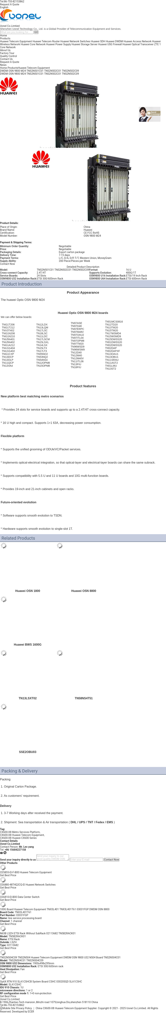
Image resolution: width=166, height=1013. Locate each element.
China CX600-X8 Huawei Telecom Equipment (61, 1008)
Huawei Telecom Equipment (16, 41)
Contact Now (7, 263)
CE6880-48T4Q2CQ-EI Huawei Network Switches (28, 884)
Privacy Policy (24, 1008)
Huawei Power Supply (58, 44)
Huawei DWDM (114, 41)
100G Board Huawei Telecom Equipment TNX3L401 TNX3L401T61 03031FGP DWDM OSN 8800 (54, 909)
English (4, 7)
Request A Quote (9, 4)
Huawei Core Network (33, 44)
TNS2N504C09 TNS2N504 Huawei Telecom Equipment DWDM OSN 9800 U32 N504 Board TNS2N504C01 (60, 957)
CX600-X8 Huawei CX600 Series (18, 837)
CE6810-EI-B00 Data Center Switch (20, 897)
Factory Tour (7, 53)
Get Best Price (8, 875)
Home (3, 35)
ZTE (156, 44)
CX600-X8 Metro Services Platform (20, 832)
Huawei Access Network (137, 41)
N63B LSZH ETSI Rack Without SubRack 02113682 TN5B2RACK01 (38, 933)
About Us (5, 50)
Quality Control (8, 56)
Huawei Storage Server (84, 44)
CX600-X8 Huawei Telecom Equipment (22, 835)
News (3, 64)
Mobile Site (7, 1008)
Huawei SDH (98, 41)
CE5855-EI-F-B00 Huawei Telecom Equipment (26, 872)
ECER (31, 1011)
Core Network (8, 47)
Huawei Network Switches (75, 41)
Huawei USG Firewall (110, 44)
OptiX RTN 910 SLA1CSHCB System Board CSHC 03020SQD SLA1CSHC (41, 981)
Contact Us (6, 59)
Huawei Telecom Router (46, 41)
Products (5, 38)
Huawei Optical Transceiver (137, 44)
